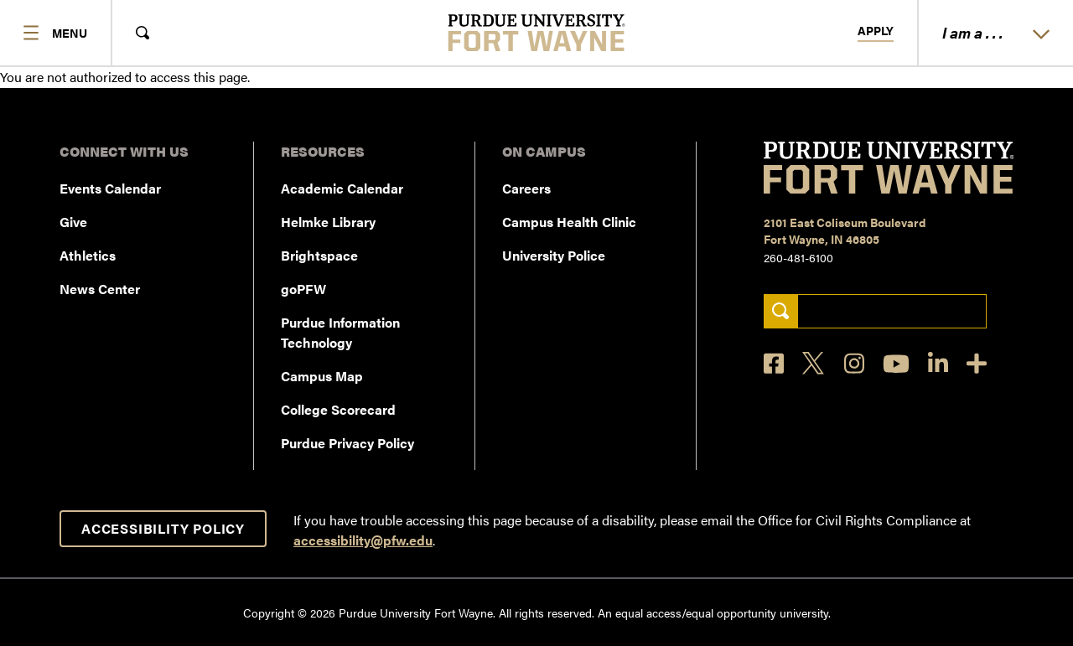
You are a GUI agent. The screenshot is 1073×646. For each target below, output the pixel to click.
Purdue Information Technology (340, 332)
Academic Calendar (342, 188)
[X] (814, 363)
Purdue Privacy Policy (347, 442)
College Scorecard (338, 409)
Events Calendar (110, 188)
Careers (526, 188)
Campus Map (322, 375)
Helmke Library (328, 221)
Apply (876, 31)
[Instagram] (854, 363)
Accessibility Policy (163, 528)
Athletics (88, 255)
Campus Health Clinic (569, 221)
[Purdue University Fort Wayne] (536, 32)
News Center (100, 288)
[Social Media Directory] (977, 363)
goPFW (303, 288)
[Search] (781, 311)
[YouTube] (896, 363)
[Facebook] (774, 363)
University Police (553, 255)
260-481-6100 (798, 257)
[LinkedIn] (938, 363)
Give (73, 221)
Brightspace (319, 255)
